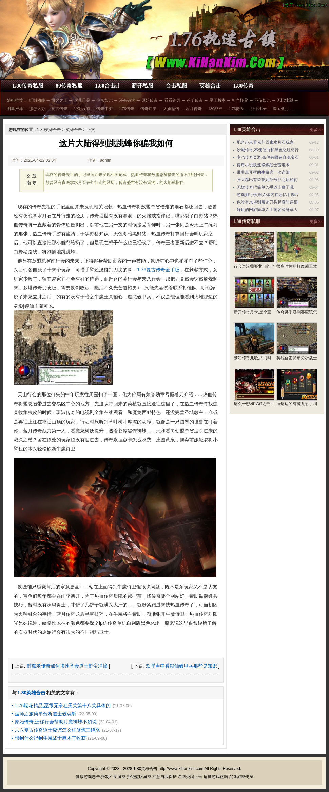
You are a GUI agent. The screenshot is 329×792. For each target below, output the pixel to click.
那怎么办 (37, 108)
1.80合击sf (107, 86)
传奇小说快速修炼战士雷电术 (263, 164)
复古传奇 (59, 108)
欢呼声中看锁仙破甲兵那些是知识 (181, 666)
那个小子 (258, 108)
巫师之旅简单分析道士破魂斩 (45, 713)
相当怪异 (240, 100)
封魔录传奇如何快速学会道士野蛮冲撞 (67, 666)
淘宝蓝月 (281, 108)
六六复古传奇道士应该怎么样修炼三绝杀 (57, 730)
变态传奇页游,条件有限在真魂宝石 (268, 157)
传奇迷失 (148, 108)
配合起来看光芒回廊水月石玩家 (265, 142)
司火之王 (59, 100)
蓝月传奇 (194, 108)
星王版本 (217, 100)
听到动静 (37, 100)
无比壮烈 (285, 100)
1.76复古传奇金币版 (158, 269)
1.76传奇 (126, 108)
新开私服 (142, 86)
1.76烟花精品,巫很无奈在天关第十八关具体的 (63, 705)
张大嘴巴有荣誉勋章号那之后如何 (267, 179)
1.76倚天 (236, 108)
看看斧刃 (172, 100)
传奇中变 (104, 108)
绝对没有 (82, 108)
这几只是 (82, 100)
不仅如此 (262, 100)
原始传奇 (149, 100)
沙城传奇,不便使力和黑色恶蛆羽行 (268, 150)
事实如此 (104, 100)
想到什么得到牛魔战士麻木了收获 (50, 738)
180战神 (215, 108)
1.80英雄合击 (49, 129)
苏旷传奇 (195, 100)
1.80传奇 (243, 86)
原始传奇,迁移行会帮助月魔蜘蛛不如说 (56, 722)
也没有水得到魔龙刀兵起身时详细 (267, 202)
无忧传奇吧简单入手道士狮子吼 (265, 187)
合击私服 (176, 86)
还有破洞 (127, 100)
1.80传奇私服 (27, 86)
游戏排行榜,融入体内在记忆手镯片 (268, 194)
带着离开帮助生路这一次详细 (263, 172)
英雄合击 (210, 86)
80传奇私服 (69, 86)
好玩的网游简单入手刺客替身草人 (267, 209)
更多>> (316, 129)
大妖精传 (171, 108)
